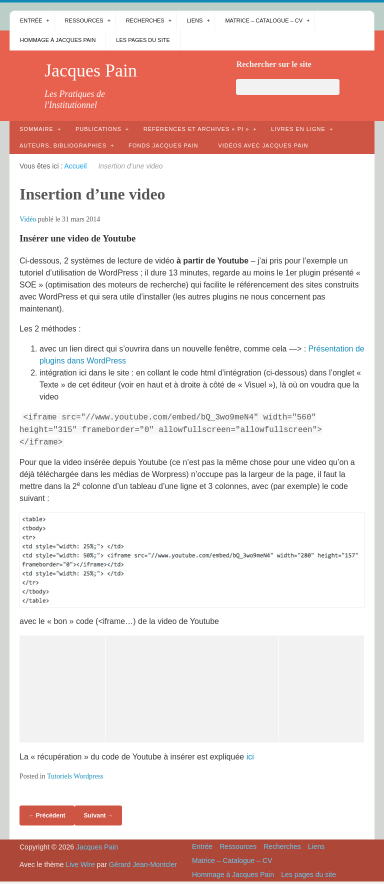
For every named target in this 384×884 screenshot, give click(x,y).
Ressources (84, 21)
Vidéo (28, 219)
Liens (195, 21)
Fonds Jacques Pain (163, 145)
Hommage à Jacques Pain (58, 40)
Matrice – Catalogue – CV (263, 21)
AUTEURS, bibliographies (63, 145)
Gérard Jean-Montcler (143, 864)
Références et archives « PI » (197, 129)
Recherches (145, 21)
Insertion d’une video (93, 194)
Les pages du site (143, 40)
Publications (99, 129)
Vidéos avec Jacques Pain (263, 145)
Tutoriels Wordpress (75, 776)
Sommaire (37, 129)
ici (250, 756)
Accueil (75, 166)
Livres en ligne (298, 129)
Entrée (31, 21)
